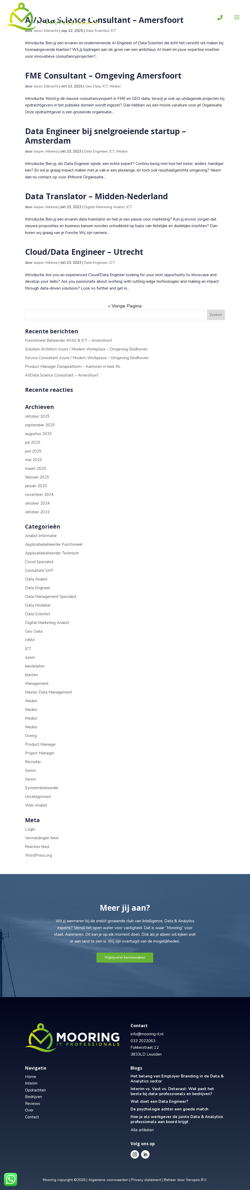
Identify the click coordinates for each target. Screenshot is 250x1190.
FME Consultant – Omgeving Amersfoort (103, 75)
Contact (32, 1117)
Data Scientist (37, 614)
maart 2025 (35, 468)
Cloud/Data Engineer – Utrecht (84, 251)
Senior (30, 770)
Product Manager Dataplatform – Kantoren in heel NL (73, 366)
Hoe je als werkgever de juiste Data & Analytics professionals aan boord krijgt (177, 1119)
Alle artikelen (142, 1130)
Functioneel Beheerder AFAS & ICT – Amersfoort (68, 340)
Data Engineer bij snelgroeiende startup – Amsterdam (105, 136)
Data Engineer (96, 151)
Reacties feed (37, 846)
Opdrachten (35, 1090)
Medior (115, 86)
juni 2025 (33, 451)
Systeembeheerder (42, 788)
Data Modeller (38, 605)
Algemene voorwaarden (108, 1179)
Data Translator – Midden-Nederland (96, 196)
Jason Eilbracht (46, 86)
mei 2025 (33, 459)
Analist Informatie (41, 535)
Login (30, 829)
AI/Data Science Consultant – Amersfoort (61, 375)
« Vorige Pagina (125, 306)
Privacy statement (146, 1179)
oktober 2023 (37, 512)
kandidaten (35, 666)
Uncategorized (38, 796)
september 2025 (40, 425)
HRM (29, 640)
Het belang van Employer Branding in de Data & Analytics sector (177, 1079)
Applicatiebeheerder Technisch (52, 553)
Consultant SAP (39, 570)
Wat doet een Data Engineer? (159, 1101)
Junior (30, 657)
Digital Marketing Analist (104, 206)
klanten (31, 674)
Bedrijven (33, 1096)
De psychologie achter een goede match (169, 1109)
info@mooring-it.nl (147, 1034)
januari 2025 (36, 486)
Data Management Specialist (50, 596)
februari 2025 (37, 477)
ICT (105, 86)
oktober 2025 (37, 416)
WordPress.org (38, 855)
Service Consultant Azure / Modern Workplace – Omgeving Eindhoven (86, 357)
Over (29, 1110)
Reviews (32, 1103)
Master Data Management (48, 692)
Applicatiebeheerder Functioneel (54, 544)
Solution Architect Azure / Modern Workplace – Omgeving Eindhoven (86, 349)
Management (37, 683)
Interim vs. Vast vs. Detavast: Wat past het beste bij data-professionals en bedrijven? (172, 1091)
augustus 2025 (38, 433)
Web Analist (36, 805)
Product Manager (40, 744)
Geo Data (93, 86)
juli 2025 (32, 442)
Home (30, 1076)
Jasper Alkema (45, 151)
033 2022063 (143, 1040)
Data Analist (36, 579)
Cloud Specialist (39, 561)
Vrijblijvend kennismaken (124, 957)
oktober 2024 (37, 503)
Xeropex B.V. (196, 1179)
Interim (31, 1083)
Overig (31, 735)
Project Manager (39, 753)
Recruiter (33, 761)
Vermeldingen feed (41, 838)
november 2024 (39, 494)
